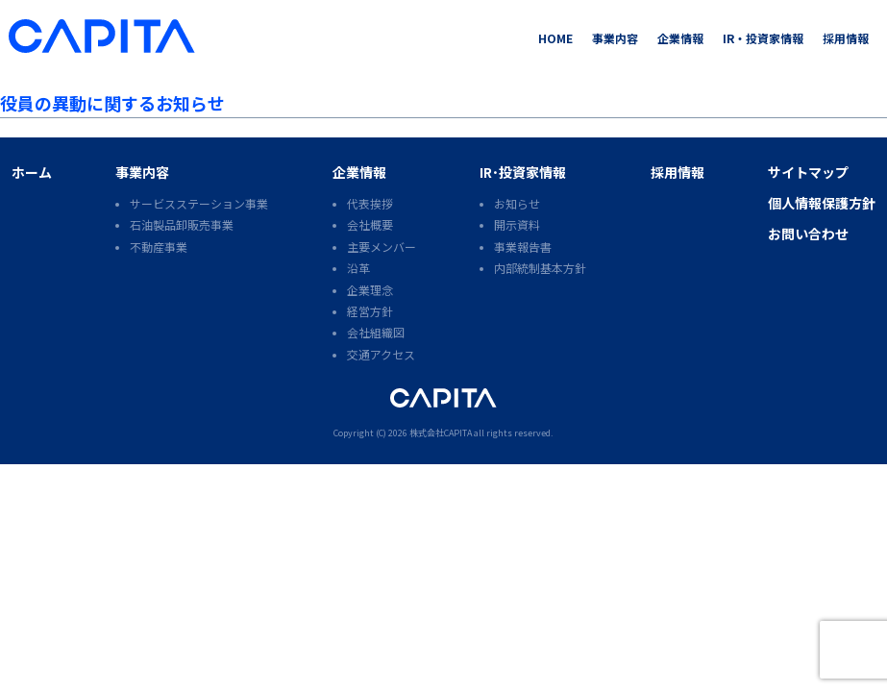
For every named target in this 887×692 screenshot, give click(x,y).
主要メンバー (381, 246)
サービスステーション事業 (199, 203)
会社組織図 (376, 332)
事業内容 (615, 38)
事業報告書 (523, 246)
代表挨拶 (370, 203)
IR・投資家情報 (763, 38)
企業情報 (680, 38)
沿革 (358, 268)
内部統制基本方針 (540, 268)
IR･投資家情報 (523, 172)
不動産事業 (158, 246)
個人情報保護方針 (821, 202)
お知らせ (517, 203)
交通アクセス (381, 354)
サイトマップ (808, 172)
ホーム (32, 172)
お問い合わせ (808, 233)
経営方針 (370, 311)
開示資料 (517, 224)
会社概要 (370, 224)
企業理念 (370, 290)
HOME (555, 38)
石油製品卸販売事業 (182, 224)
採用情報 (846, 38)
